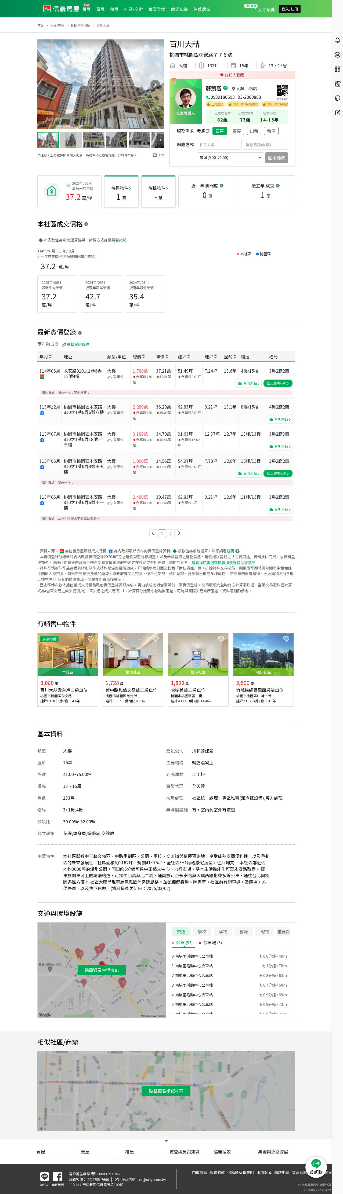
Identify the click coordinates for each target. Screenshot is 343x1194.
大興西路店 (246, 88)
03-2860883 (249, 97)
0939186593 (223, 97)
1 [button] (162, 533)
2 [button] (170, 533)
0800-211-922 (110, 1173)
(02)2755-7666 (97, 1179)
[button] (153, 533)
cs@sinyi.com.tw (152, 1179)
